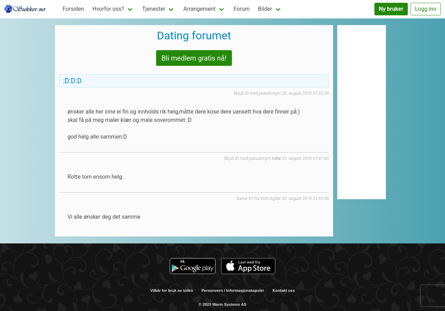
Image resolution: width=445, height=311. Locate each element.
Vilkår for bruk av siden (171, 290)
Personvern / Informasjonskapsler (233, 290)
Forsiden (73, 9)
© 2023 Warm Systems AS (222, 304)
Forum (242, 9)
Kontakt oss (284, 290)
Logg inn (425, 9)
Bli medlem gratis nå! (194, 58)
